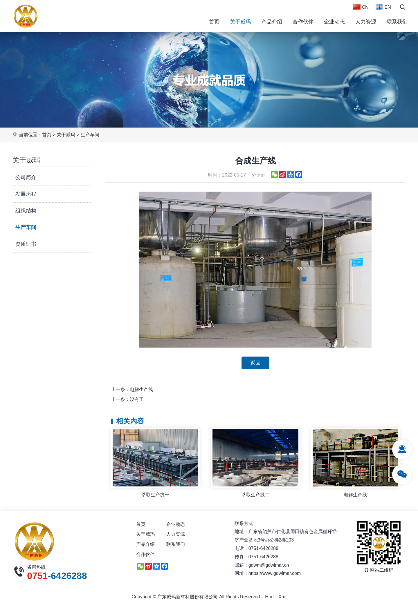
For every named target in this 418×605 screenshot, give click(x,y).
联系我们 (397, 22)
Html (270, 597)
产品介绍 (271, 22)
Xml (282, 597)
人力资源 (365, 22)
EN (383, 7)
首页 (214, 22)
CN (361, 7)
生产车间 (90, 134)
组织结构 (25, 211)
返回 (255, 363)
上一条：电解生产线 (132, 389)
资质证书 (25, 244)
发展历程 (25, 194)
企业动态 (334, 22)
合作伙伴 (303, 22)
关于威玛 (240, 22)
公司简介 (25, 177)
